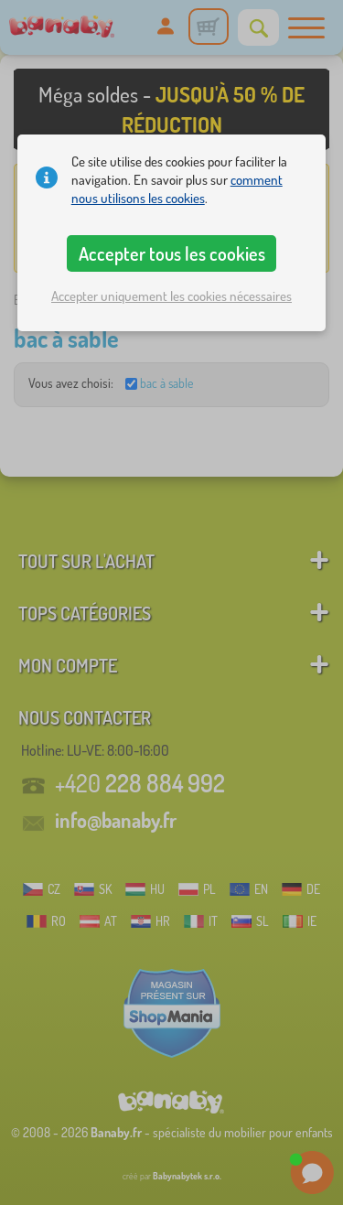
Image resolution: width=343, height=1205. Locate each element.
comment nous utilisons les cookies (177, 189)
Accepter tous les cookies (172, 253)
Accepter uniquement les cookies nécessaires (171, 296)
